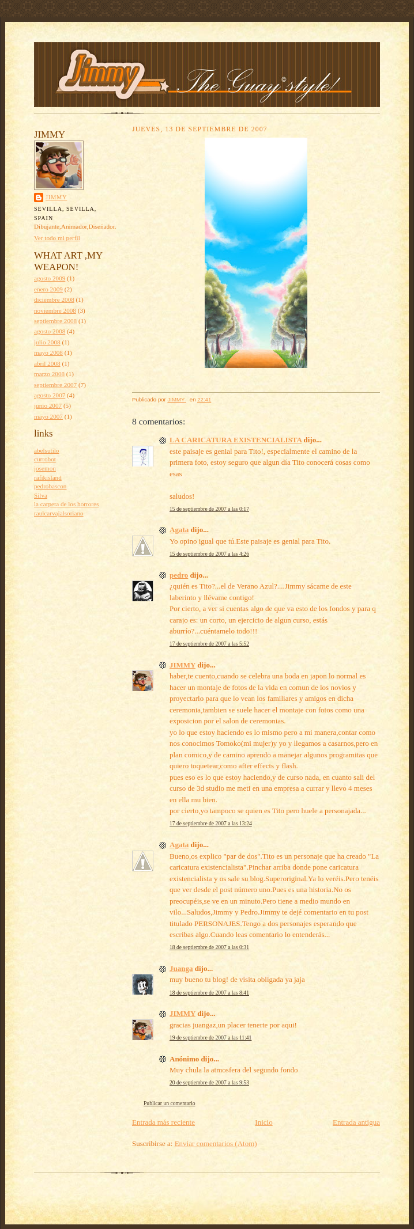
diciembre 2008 (54, 299)
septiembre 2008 (55, 320)
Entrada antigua (356, 1122)
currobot (45, 459)
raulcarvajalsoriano (59, 513)
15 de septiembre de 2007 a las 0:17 (209, 509)
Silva (40, 495)
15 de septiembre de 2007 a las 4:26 (209, 554)
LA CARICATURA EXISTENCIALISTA (236, 439)
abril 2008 (47, 363)
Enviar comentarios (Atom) (216, 1143)
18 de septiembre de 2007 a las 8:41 (209, 992)
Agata (179, 529)
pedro (179, 575)
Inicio (263, 1122)
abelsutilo (46, 450)
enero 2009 (48, 289)
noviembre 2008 (55, 310)
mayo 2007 (48, 416)
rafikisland (48, 477)
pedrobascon (50, 486)
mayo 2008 (48, 352)
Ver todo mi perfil (57, 237)
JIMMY (56, 197)
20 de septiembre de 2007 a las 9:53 (209, 1082)
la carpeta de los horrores (66, 503)
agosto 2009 (49, 278)
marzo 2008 (49, 373)
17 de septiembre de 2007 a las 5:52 (209, 643)
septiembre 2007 (55, 384)
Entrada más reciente (163, 1122)
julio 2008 (47, 342)
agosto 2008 (49, 331)
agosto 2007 (49, 395)
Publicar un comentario (169, 1103)
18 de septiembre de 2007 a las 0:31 (209, 947)
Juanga (181, 968)
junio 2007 (48, 405)
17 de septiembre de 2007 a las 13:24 (211, 823)
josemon (45, 468)
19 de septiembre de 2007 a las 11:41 (210, 1037)
